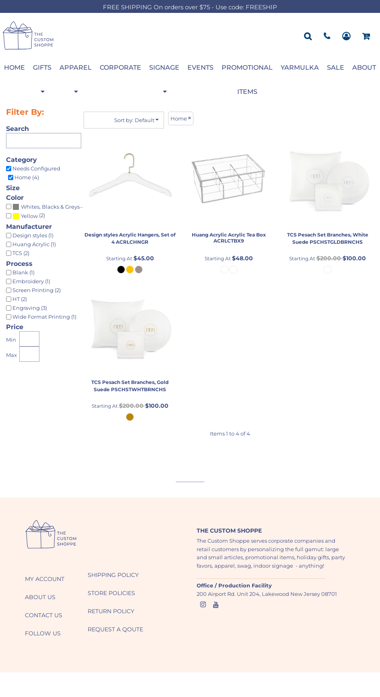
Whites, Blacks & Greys (50, 206)
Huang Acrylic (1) (34, 244)
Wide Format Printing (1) (44, 316)
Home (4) (26, 177)
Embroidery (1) (31, 281)
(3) (49, 206)
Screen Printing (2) (36, 290)
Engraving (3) (29, 308)
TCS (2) (20, 253)
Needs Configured (36, 168)
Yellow (29, 216)
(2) (28, 216)
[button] (51, 534)
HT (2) (19, 299)
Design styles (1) (32, 235)
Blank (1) (23, 272)
